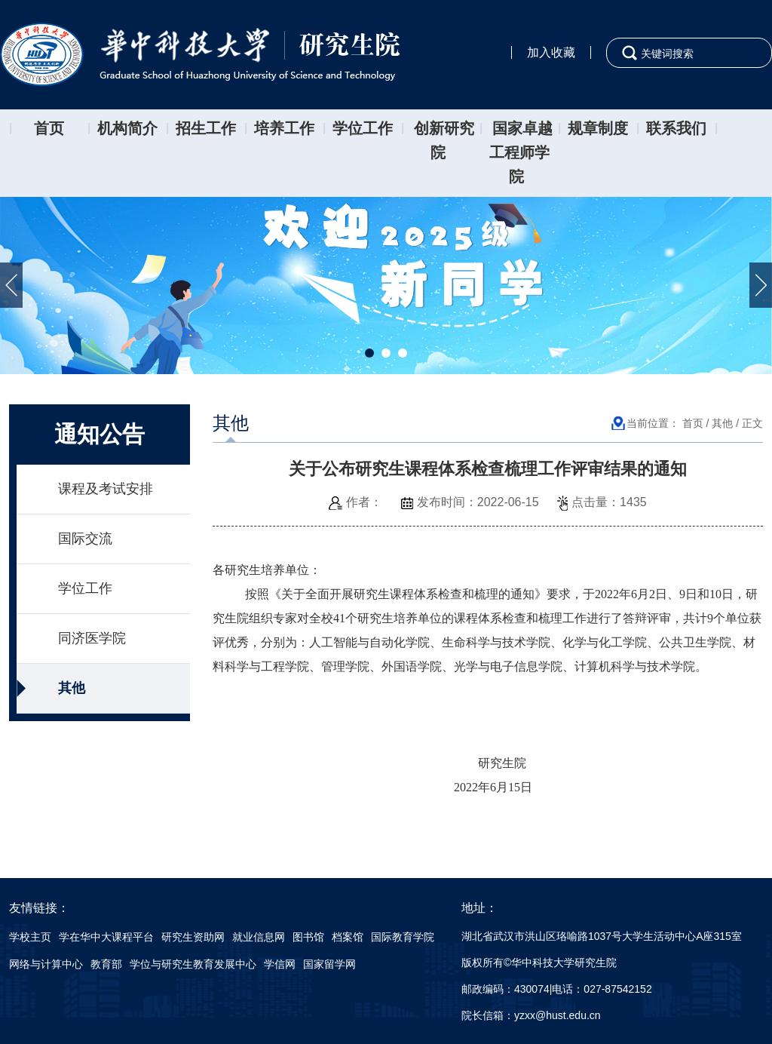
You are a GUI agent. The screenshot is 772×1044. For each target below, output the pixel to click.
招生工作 (206, 128)
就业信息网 (258, 937)
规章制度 (598, 128)
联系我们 (676, 128)
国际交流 (85, 538)
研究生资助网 (193, 937)
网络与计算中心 (46, 964)
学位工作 (362, 128)
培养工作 (284, 128)
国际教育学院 (402, 937)
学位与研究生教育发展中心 (193, 964)
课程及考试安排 (105, 488)
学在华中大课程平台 (106, 937)
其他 (71, 687)
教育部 (106, 964)
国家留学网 (329, 964)
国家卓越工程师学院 (521, 152)
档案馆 (347, 937)
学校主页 (30, 937)
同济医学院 (92, 638)
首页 (49, 128)
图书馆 (308, 937)
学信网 (280, 964)
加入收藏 (551, 52)
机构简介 (127, 128)
